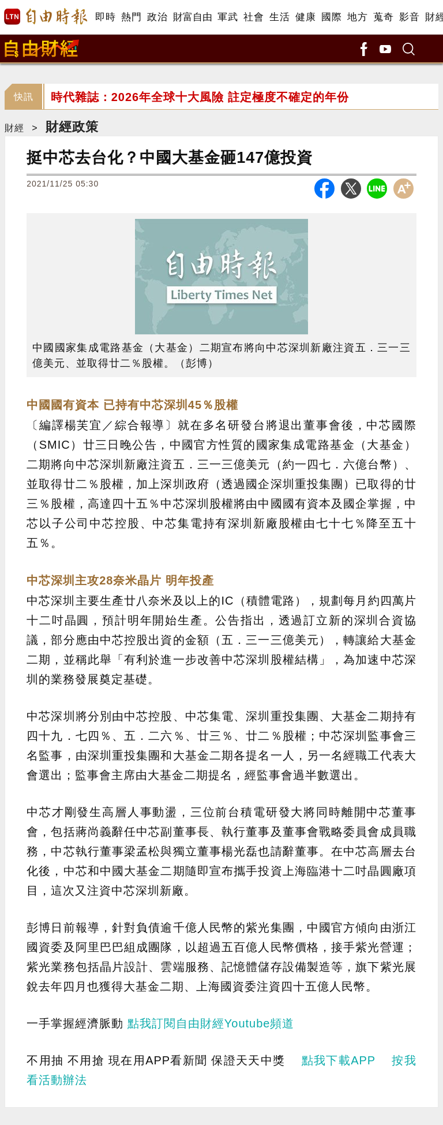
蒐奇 (383, 17)
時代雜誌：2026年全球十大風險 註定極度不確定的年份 (200, 97)
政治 (157, 17)
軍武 (227, 17)
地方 (357, 17)
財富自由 (192, 17)
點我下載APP (339, 1060)
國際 (331, 17)
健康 (305, 17)
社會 (253, 17)
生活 (279, 17)
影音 (409, 17)
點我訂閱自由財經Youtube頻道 (211, 1023)
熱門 (131, 17)
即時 (105, 17)
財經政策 (72, 127)
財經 (14, 128)
